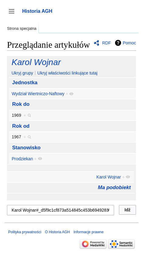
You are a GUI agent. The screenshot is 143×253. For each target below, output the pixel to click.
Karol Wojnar (36, 62)
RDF (106, 42)
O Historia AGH (57, 232)
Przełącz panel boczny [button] (14, 14)
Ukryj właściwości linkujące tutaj (67, 73)
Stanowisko (26, 148)
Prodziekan (22, 158)
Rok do (21, 104)
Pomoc (129, 42)
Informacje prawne (89, 232)
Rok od (21, 126)
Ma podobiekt (114, 187)
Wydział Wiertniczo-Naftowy (38, 93)
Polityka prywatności (24, 232)
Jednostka (24, 82)
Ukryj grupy (22, 73)
